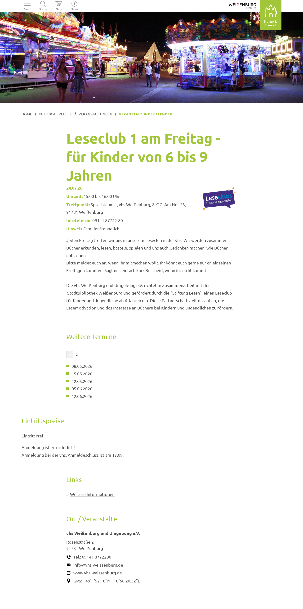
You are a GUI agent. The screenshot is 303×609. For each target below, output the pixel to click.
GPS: (77, 580)
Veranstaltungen (95, 114)
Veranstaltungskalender (145, 114)
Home (27, 114)
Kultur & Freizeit (55, 114)
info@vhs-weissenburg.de (98, 564)
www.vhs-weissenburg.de (97, 572)
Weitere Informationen (92, 494)
